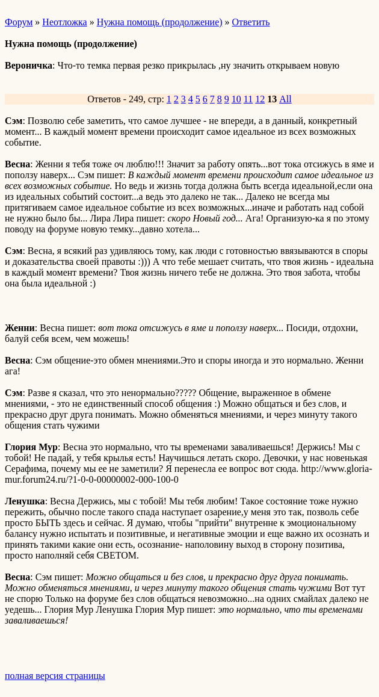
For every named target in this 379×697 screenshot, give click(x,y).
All (285, 99)
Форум (18, 22)
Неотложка (64, 22)
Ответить (251, 22)
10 (236, 99)
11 (248, 99)
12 (260, 99)
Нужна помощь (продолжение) (160, 22)
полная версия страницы (55, 676)
